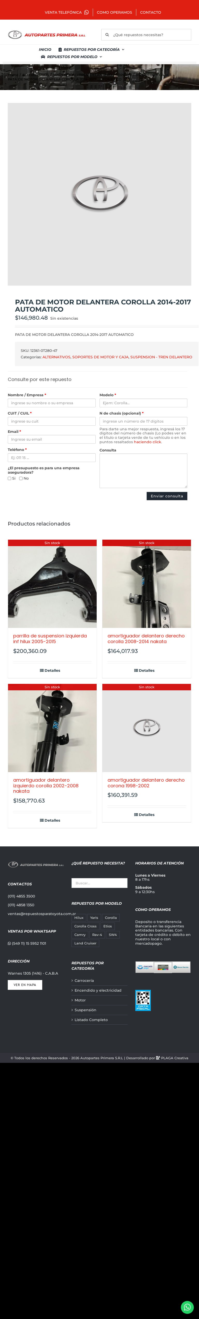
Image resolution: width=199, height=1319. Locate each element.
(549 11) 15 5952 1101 (27, 943)
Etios (107, 926)
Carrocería (84, 980)
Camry (80, 935)
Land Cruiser (85, 943)
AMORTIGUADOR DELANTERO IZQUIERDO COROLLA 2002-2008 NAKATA (46, 785)
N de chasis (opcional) (122, 413)
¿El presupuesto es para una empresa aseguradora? (44, 470)
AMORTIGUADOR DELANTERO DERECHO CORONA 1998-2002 (146, 783)
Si (12, 478)
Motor (80, 1000)
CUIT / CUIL (20, 413)
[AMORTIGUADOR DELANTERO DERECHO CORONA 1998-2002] (146, 728)
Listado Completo (91, 1020)
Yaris (94, 918)
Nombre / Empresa (27, 395)
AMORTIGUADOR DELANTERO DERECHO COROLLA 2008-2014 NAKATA (146, 639)
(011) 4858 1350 (21, 905)
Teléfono (17, 450)
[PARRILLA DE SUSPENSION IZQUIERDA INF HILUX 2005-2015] (52, 584)
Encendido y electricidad (98, 990)
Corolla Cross (85, 926)
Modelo (108, 395)
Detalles (52, 670)
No (24, 478)
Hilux (78, 918)
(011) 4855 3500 (21, 896)
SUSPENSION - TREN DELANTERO (161, 357)
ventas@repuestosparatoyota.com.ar (42, 913)
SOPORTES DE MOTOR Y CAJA (100, 357)
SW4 (113, 935)
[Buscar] (107, 35)
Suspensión (85, 1010)
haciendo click (147, 442)
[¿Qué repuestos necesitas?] (146, 35)
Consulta (108, 450)
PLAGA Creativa (174, 1058)
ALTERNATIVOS (56, 357)
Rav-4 (97, 935)
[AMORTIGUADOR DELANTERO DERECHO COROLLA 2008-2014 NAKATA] (146, 584)
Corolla (111, 918)
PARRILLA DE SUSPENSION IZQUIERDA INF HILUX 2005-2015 (50, 639)
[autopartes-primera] (47, 31)
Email (14, 432)
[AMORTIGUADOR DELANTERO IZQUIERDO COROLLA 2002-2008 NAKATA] (52, 728)
